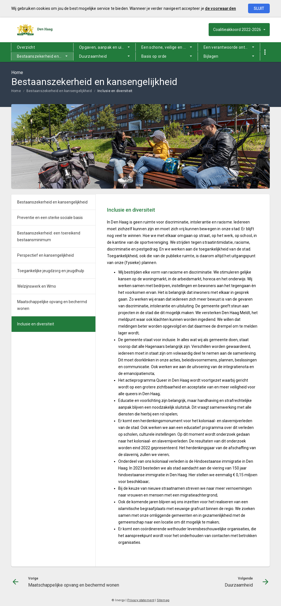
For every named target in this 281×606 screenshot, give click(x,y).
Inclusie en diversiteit (115, 91)
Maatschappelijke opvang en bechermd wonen (52, 305)
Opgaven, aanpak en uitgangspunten (107, 47)
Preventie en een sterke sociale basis (50, 217)
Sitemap (163, 600)
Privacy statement (140, 600)
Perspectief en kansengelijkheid (45, 255)
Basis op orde (154, 56)
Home (16, 91)
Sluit (259, 8)
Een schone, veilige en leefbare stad (169, 47)
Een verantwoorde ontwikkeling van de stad (232, 47)
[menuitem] (42, 47)
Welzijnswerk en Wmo (36, 286)
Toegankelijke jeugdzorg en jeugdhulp (50, 271)
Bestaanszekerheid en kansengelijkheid (45, 56)
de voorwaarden (220, 8)
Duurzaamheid (93, 56)
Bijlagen (211, 56)
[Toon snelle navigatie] (265, 52)
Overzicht (26, 47)
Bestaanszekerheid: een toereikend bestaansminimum (48, 236)
